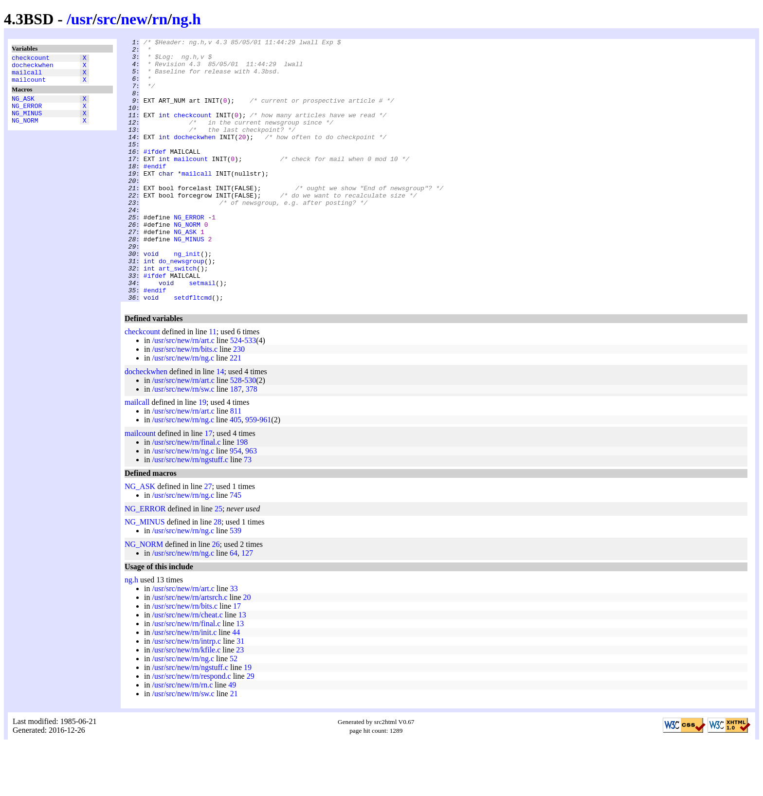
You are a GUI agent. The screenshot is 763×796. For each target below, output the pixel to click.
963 (251, 503)
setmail (202, 332)
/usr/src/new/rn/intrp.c (186, 693)
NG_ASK (23, 105)
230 (239, 402)
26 (216, 597)
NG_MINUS (27, 123)
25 (218, 561)
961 (265, 472)
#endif (155, 192)
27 (208, 539)
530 (250, 433)
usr (81, 19)
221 (235, 410)
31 (240, 693)
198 (242, 494)
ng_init (187, 297)
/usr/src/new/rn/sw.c (183, 441)
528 (236, 433)
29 (250, 728)
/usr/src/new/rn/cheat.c (187, 667)
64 (233, 605)
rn (159, 19)
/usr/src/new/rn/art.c (183, 393)
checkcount (31, 58)
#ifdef (155, 174)
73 (248, 512)
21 (234, 746)
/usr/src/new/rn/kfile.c (186, 702)
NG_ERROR (27, 114)
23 (240, 702)
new (134, 19)
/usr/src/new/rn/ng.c (183, 410)
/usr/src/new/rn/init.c (184, 685)
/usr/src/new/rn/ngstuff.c (190, 512)
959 (251, 472)
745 (235, 547)
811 (235, 463)
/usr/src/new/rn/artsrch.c (189, 650)
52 (233, 711)
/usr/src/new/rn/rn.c (182, 737)
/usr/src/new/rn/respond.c (191, 728)
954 (235, 503)
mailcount (29, 85)
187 (236, 441)
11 (212, 384)
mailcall (27, 76)
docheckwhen (33, 67)
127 (247, 605)
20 (247, 650)
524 (236, 393)
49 (232, 737)
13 (242, 667)
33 (234, 641)
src (106, 19)
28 (217, 574)
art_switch (178, 314)
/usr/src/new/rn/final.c (186, 494)
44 (236, 685)
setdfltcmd (193, 349)
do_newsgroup (181, 306)
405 (235, 472)
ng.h (186, 19)
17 (208, 486)
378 (251, 441)
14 (220, 424)
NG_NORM (25, 131)
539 (235, 583)
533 (250, 393)
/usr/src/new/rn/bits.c (185, 402)
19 (202, 455)
